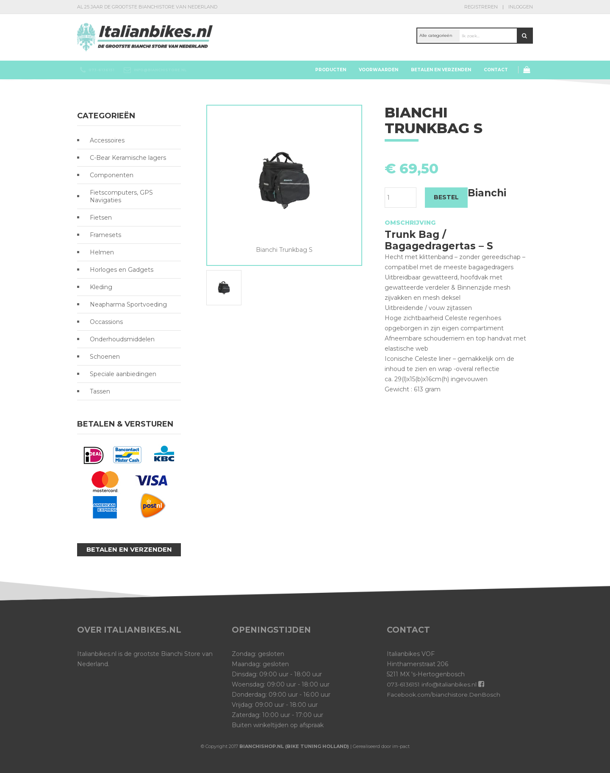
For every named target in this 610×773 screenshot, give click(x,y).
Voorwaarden (378, 70)
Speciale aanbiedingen (123, 374)
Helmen (102, 252)
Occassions (106, 322)
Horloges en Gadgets (121, 269)
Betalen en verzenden (441, 70)
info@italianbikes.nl (451, 684)
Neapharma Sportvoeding (128, 304)
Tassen (100, 391)
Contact (496, 70)
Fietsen (101, 217)
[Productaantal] (400, 197)
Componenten (111, 175)
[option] (284, 180)
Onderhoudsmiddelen (122, 339)
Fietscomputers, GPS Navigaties (121, 196)
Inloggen (520, 7)
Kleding (101, 287)
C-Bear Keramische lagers (128, 158)
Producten (330, 70)
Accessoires (107, 140)
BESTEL (446, 197)
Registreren (481, 7)
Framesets (105, 235)
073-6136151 (404, 684)
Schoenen (105, 356)
